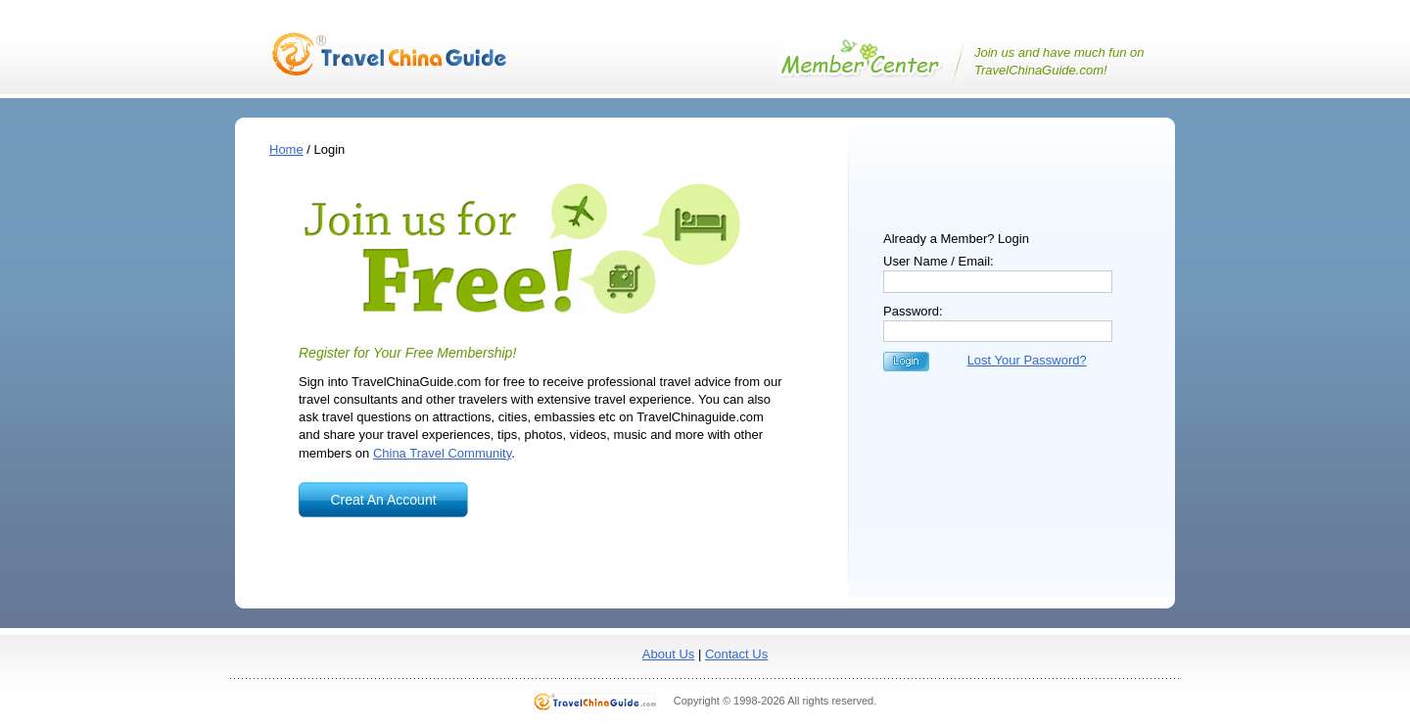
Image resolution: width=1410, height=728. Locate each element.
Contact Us (736, 654)
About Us (668, 654)
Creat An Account (383, 500)
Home (286, 149)
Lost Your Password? (1027, 360)
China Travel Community (442, 453)
